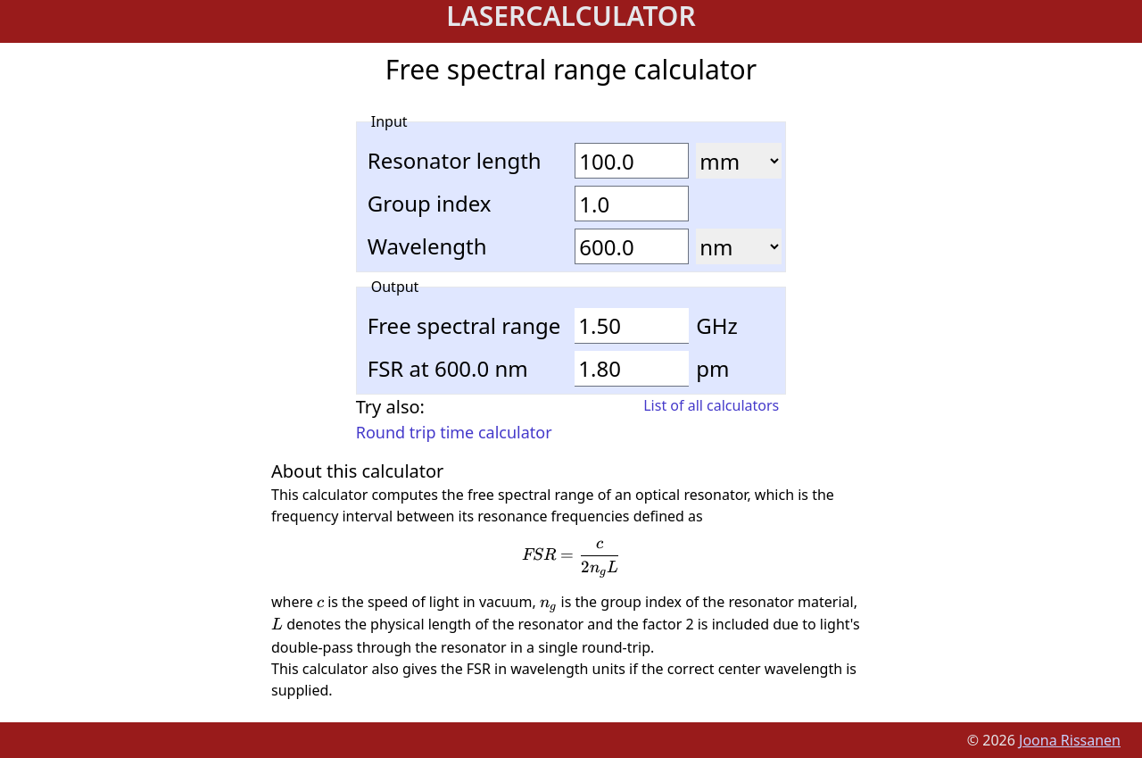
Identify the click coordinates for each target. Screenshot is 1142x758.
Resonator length (455, 160)
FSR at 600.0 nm (448, 368)
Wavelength (427, 246)
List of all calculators (711, 405)
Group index (430, 203)
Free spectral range (464, 326)
